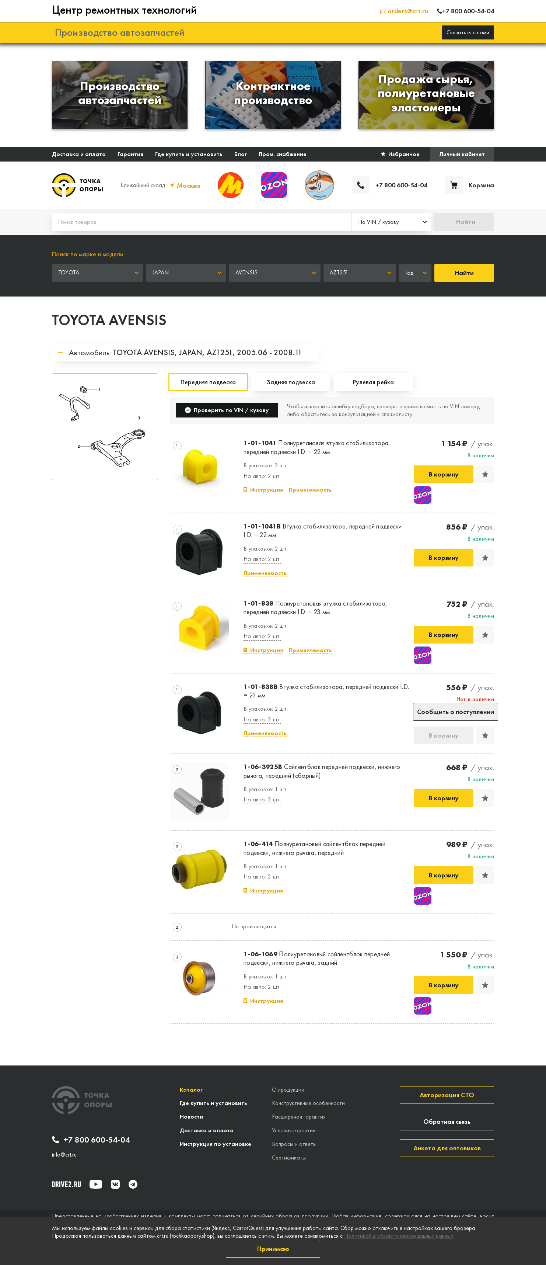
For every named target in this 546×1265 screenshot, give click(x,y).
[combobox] (391, 222)
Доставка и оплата (79, 154)
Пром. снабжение (283, 154)
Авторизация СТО (447, 1095)
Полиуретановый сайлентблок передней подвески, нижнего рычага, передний (314, 847)
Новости (191, 1116)
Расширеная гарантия (299, 1116)
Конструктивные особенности (308, 1103)
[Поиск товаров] (201, 222)
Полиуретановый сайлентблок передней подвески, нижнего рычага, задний (317, 958)
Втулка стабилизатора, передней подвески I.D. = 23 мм (326, 690)
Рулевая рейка (373, 382)
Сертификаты (289, 1157)
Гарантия (130, 154)
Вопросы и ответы (294, 1144)
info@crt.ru (64, 1154)
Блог (240, 154)
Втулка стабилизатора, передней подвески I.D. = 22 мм (323, 530)
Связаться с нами (468, 32)
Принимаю (273, 1248)
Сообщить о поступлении (455, 711)
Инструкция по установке (215, 1144)
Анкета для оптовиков (447, 1148)
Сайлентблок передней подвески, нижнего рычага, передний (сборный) (322, 770)
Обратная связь (446, 1121)
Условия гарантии (294, 1130)
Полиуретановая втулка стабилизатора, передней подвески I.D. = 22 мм (317, 447)
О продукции (288, 1090)
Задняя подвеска (290, 382)
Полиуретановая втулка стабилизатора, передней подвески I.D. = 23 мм (315, 607)
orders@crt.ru (404, 11)
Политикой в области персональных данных (398, 1236)
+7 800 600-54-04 (91, 1140)
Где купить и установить (189, 154)
